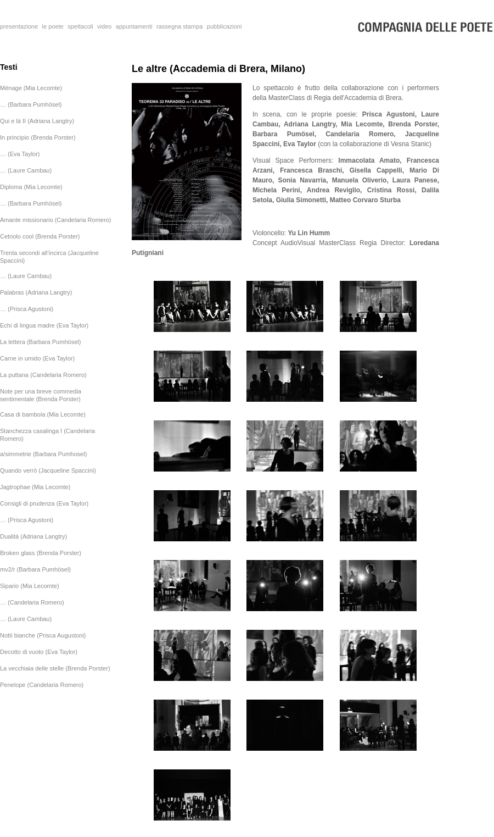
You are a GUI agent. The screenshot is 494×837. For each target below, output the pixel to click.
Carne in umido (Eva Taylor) (37, 358)
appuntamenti (134, 26)
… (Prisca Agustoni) (26, 309)
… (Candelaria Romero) (32, 602)
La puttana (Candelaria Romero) (43, 375)
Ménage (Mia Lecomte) (31, 88)
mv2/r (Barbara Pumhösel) (35, 569)
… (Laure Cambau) (26, 170)
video (104, 26)
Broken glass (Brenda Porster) (40, 553)
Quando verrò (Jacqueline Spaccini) (48, 470)
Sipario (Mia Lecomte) (29, 586)
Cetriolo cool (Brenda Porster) (40, 236)
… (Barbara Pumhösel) (31, 104)
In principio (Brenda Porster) (38, 137)
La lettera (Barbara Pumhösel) (40, 342)
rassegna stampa (179, 26)
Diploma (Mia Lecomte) (31, 187)
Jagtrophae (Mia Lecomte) (35, 487)
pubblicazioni (224, 26)
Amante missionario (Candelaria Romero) (55, 220)
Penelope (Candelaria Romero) (41, 684)
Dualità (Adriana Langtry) (33, 536)
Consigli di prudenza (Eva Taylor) (44, 503)
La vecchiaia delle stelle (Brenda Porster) (55, 668)
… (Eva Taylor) (20, 154)
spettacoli (80, 26)
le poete (53, 26)
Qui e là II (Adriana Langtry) (37, 121)
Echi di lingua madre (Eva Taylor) (44, 325)
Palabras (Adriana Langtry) (36, 292)
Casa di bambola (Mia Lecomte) (43, 414)
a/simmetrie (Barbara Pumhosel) (43, 454)
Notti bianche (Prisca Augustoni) (43, 635)
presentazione (19, 26)
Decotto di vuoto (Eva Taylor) (38, 651)
